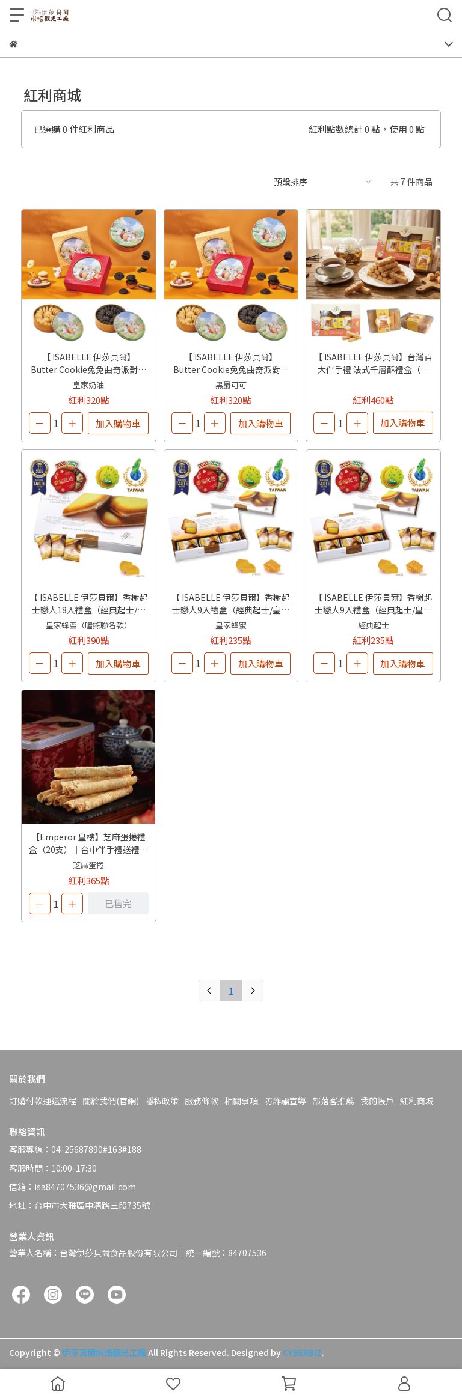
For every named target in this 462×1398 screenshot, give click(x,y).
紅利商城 (417, 1101)
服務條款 (201, 1101)
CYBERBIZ (302, 1352)
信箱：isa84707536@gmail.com (72, 1187)
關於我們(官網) (110, 1101)
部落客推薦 (333, 1101)
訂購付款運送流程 (42, 1101)
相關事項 (241, 1101)
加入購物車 (118, 423)
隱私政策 (162, 1101)
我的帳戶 (377, 1101)
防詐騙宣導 (285, 1101)
